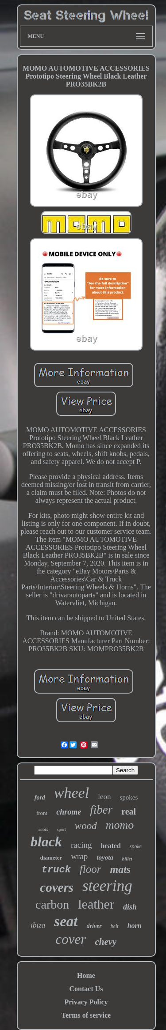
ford (40, 797)
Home (86, 975)
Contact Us (86, 988)
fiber (101, 809)
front (41, 813)
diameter (51, 857)
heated (110, 845)
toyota (105, 857)
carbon (52, 904)
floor (90, 869)
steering (107, 885)
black (46, 841)
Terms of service (86, 1015)
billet (127, 858)
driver (93, 926)
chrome (68, 811)
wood (86, 825)
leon (104, 796)
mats (120, 869)
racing (81, 844)
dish (130, 906)
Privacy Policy (86, 1002)
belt (115, 926)
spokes (129, 797)
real (128, 811)
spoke (136, 846)
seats (43, 829)
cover (71, 939)
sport (61, 829)
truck (56, 869)
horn (134, 925)
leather (96, 904)
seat (65, 921)
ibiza (38, 925)
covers (56, 887)
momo (120, 825)
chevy (105, 941)
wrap (79, 856)
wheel (71, 793)
